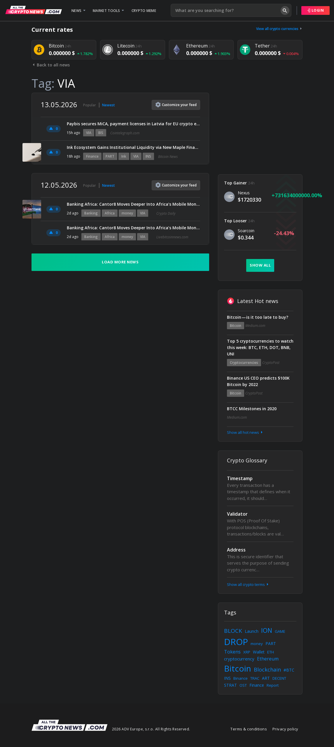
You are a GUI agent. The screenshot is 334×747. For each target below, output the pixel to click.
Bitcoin (235, 325)
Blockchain (267, 669)
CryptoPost (270, 362)
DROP (236, 642)
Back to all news (51, 65)
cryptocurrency (239, 659)
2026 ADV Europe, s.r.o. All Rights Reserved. (151, 729)
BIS (100, 132)
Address (236, 550)
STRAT (230, 685)
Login (315, 10)
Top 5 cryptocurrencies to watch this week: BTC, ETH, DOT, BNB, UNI (260, 347)
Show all (260, 265)
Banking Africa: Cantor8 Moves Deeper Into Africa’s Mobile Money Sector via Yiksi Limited (133, 204)
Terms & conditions (248, 729)
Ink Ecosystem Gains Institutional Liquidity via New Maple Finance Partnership (133, 147)
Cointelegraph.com (124, 133)
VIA (88, 132)
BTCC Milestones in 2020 (252, 408)
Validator (237, 514)
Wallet (259, 652)
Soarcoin (246, 230)
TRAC (254, 678)
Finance (92, 156)
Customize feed (176, 104)
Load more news (120, 262)
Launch (251, 631)
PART (110, 156)
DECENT (279, 678)
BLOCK (233, 631)
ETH (270, 652)
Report (273, 685)
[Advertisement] (260, 129)
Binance (240, 678)
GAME (280, 631)
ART (266, 678)
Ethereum (268, 659)
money (127, 213)
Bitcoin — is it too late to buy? (257, 317)
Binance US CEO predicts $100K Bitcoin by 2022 (258, 381)
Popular (89, 105)
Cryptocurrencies (244, 362)
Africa (110, 213)
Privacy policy (285, 729)
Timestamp (240, 478)
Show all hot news (245, 432)
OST (243, 685)
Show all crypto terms (248, 584)
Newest (108, 105)
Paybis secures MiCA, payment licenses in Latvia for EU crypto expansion (133, 123)
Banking (91, 213)
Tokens (232, 652)
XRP (246, 652)
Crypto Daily (166, 213)
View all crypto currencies (279, 28)
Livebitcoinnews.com (172, 237)
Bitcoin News (168, 156)
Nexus (244, 192)
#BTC (289, 670)
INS (148, 156)
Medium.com (255, 325)
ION (266, 630)
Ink (123, 156)
